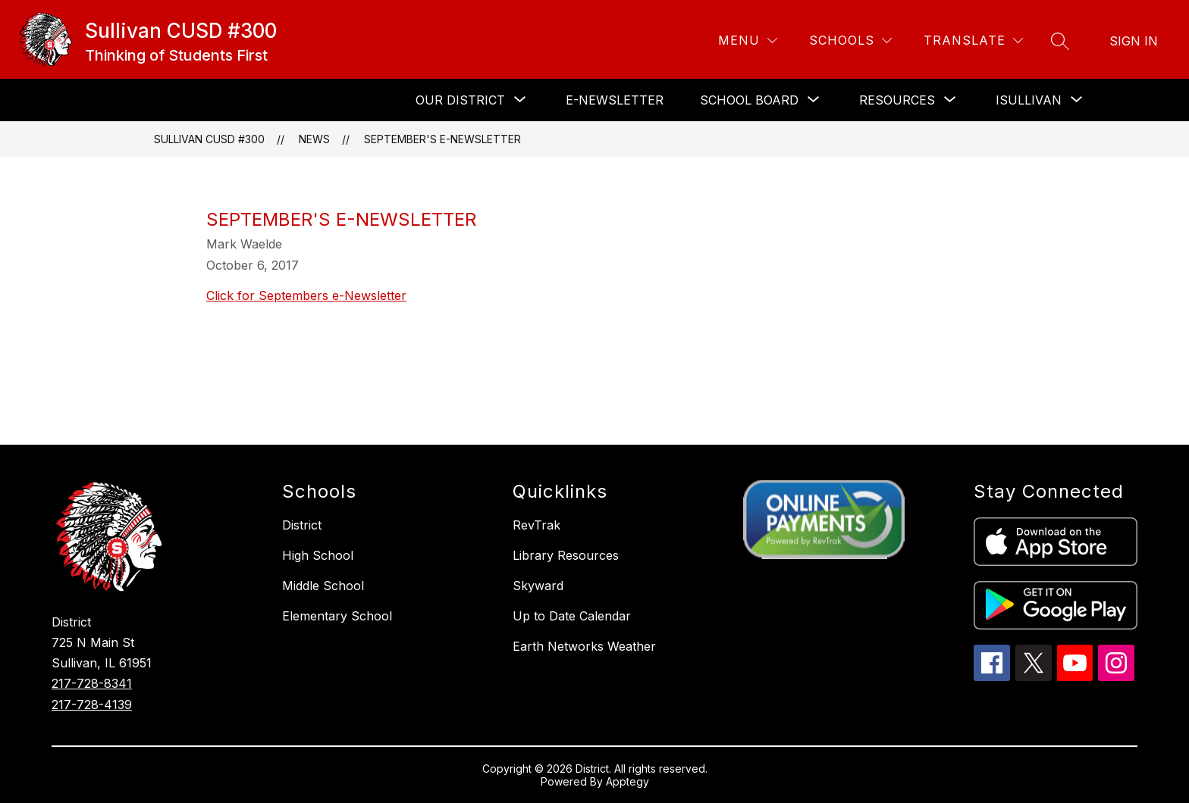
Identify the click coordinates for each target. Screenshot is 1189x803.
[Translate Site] (973, 40)
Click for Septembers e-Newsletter (306, 295)
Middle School (323, 585)
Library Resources (566, 555)
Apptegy (627, 781)
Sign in (1133, 40)
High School (317, 555)
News (314, 139)
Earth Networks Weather (584, 646)
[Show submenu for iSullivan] (1029, 100)
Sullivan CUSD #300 (209, 139)
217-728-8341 (92, 683)
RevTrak (536, 525)
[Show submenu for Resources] (897, 100)
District (302, 525)
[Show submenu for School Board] (749, 100)
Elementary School (337, 615)
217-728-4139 (92, 704)
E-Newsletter (615, 100)
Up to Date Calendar (572, 615)
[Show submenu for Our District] (460, 100)
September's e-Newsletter (442, 139)
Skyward (538, 585)
